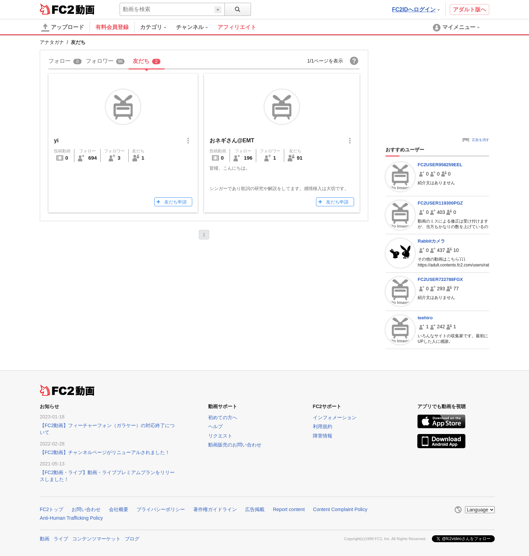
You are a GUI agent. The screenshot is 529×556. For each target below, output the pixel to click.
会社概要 (118, 509)
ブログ (132, 538)
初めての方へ (222, 417)
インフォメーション (334, 417)
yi (56, 140)
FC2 (57, 9)
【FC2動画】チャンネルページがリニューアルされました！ (105, 452)
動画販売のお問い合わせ (234, 444)
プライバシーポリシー (161, 509)
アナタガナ (52, 42)
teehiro (425, 317)
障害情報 (322, 436)
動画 (44, 538)
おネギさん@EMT (232, 140)
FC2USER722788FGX (440, 279)
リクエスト (220, 436)
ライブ (61, 538)
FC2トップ (51, 509)
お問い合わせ (86, 509)
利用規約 (322, 426)
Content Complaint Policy (340, 509)
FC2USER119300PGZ (440, 203)
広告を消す (480, 140)
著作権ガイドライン (215, 509)
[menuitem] (158, 27)
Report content (289, 509)
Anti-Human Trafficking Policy (71, 518)
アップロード (62, 27)
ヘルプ (215, 426)
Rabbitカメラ (431, 241)
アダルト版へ (469, 9)
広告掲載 (254, 509)
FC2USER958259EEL (440, 164)
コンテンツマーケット (96, 538)
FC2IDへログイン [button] (416, 9)
